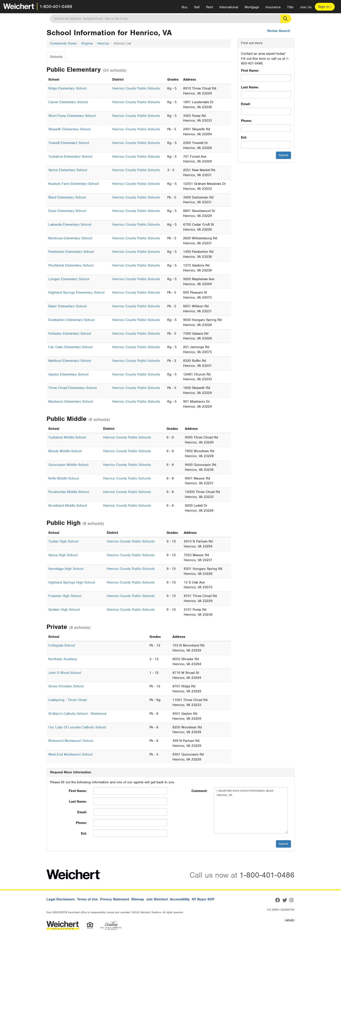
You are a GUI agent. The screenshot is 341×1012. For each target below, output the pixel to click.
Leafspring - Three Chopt (67, 700)
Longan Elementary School (68, 279)
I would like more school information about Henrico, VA (251, 810)
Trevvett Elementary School (68, 143)
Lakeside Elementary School (69, 224)
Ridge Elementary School (67, 88)
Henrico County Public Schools (136, 88)
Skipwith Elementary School (69, 129)
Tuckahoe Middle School (67, 437)
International (228, 7)
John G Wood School (64, 673)
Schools (56, 57)
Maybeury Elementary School (70, 401)
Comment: (199, 791)
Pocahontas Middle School (68, 492)
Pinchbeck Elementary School (71, 265)
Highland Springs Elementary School (76, 292)
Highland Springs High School (71, 582)
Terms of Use (87, 899)
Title (290, 7)
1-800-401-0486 (56, 6)
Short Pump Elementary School (72, 116)
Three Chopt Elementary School (72, 388)
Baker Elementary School (67, 306)
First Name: (250, 70)
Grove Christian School (66, 686)
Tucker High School (63, 541)
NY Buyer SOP (203, 899)
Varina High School (63, 555)
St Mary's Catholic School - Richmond (77, 713)
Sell (197, 7)
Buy (184, 7)
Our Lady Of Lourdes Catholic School (77, 727)
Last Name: (250, 87)
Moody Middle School (65, 451)
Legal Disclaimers (61, 899)
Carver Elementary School (68, 102)
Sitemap (137, 899)
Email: (246, 104)
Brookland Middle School (67, 505)
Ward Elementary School (67, 197)
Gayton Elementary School (68, 374)
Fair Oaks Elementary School (70, 347)
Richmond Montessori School (70, 741)
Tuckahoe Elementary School (70, 156)
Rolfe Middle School (63, 478)
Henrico (103, 43)
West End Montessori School (70, 754)
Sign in (324, 7)
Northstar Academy (62, 659)
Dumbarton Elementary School (71, 320)
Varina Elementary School (67, 170)
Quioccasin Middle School (68, 465)
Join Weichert (157, 899)
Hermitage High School (66, 569)
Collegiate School (61, 645)
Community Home (63, 43)
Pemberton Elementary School (71, 252)
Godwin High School (64, 609)
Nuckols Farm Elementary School (73, 184)
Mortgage (252, 7)
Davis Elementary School (67, 211)
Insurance (273, 7)
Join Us (306, 7)
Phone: (246, 121)
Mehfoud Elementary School (69, 361)
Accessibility (180, 899)
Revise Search (278, 31)
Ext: (244, 137)
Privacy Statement (114, 899)
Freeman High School (64, 596)
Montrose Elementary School (70, 238)
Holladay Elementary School (69, 333)
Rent (209, 7)
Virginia (87, 43)
